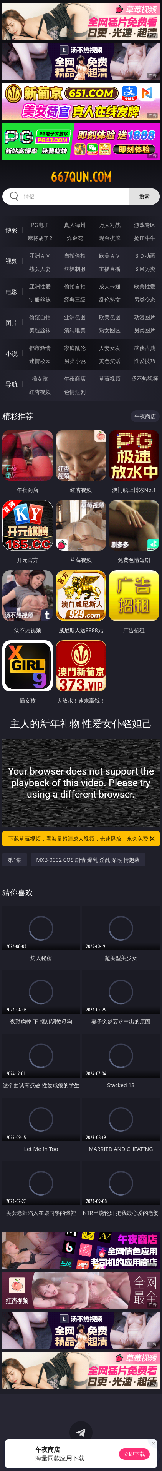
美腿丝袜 (40, 330)
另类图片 (144, 330)
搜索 (144, 196)
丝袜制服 (75, 268)
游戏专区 (144, 224)
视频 (11, 261)
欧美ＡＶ (110, 255)
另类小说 (75, 361)
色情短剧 (75, 391)
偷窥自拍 (40, 317)
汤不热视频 (144, 378)
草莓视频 (110, 378)
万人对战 (110, 224)
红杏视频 (40, 391)
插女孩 (40, 378)
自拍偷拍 (75, 255)
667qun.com (81, 177)
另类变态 (144, 299)
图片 (11, 322)
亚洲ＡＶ (40, 255)
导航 (11, 384)
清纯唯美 (75, 330)
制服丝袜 (40, 299)
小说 (11, 353)
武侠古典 (144, 348)
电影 (11, 292)
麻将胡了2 (40, 238)
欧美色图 (110, 317)
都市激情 (40, 348)
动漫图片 (144, 317)
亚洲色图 (75, 317)
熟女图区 (110, 330)
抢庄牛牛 (144, 238)
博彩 (11, 230)
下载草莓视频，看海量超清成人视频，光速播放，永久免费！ (82, 838)
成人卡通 (110, 286)
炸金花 (75, 238)
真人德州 (75, 224)
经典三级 (75, 299)
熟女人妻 (40, 268)
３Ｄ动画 (144, 255)
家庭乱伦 (75, 348)
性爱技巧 (144, 361)
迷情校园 (40, 361)
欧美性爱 (144, 286)
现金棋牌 (110, 238)
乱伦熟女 (110, 299)
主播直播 (110, 268)
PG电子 (40, 224)
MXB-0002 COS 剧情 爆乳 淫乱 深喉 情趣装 (88, 859)
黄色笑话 (110, 361)
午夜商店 (75, 378)
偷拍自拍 (75, 286)
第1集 (14, 859)
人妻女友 (110, 348)
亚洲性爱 (40, 286)
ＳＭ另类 (144, 268)
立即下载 (134, 1454)
